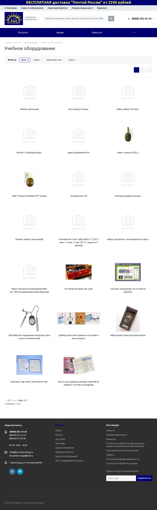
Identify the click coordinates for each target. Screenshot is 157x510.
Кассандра (112, 425)
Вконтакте (12, 471)
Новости (110, 430)
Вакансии (102, 8)
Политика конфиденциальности (122, 459)
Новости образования (32, 8)
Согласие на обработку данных (122, 463)
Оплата (59, 435)
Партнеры (60, 443)
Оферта (110, 455)
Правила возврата (64, 452)
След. (20, 400)
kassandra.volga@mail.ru (21, 456)
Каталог (60, 425)
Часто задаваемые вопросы (69, 460)
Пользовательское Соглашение (122, 450)
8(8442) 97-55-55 (17, 435)
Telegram (20, 471)
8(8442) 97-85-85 (17, 438)
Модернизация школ (82, 8)
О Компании (11, 8)
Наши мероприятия (57, 8)
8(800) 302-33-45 (141, 18)
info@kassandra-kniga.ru (21, 452)
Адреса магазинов (64, 447)
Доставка (60, 439)
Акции (58, 430)
